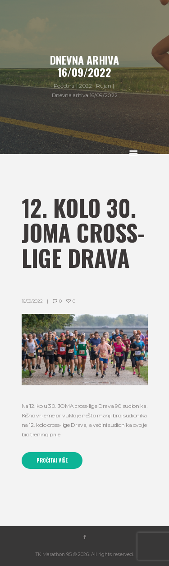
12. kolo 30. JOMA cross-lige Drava (83, 233)
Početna (64, 85)
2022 (85, 85)
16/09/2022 (32, 301)
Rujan (103, 85)
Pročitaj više (52, 460)
